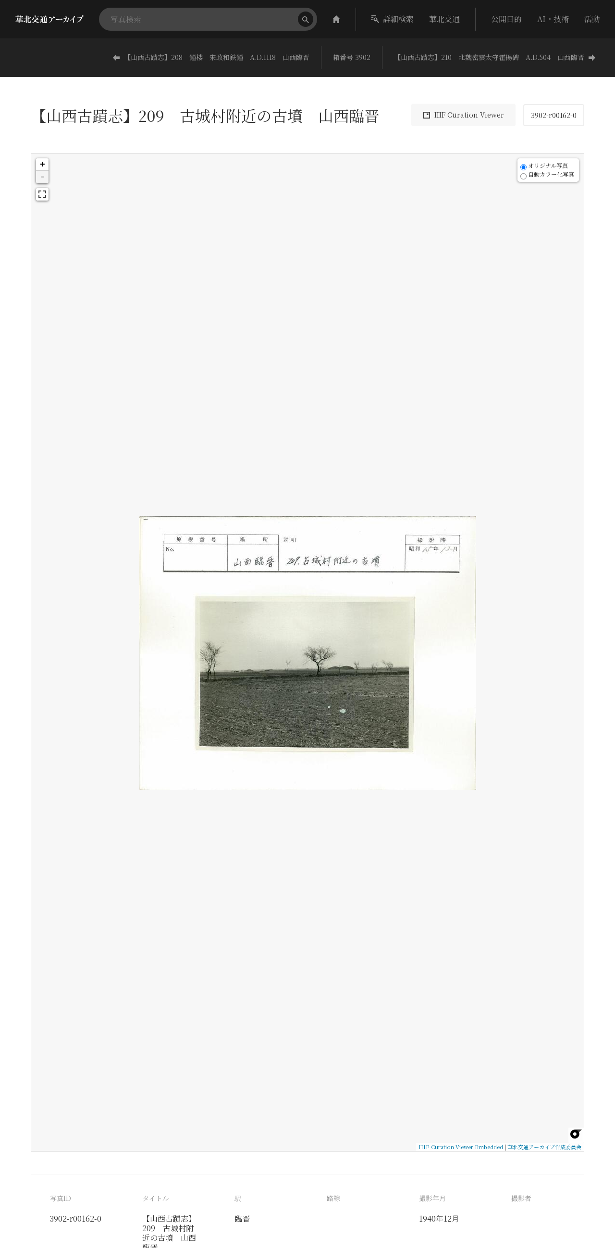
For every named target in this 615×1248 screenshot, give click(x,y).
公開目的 (506, 18)
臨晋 (242, 1218)
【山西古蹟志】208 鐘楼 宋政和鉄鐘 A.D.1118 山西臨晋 (210, 57)
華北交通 (444, 18)
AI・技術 (553, 18)
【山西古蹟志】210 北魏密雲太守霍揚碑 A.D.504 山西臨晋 (495, 57)
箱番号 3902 (351, 57)
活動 (592, 18)
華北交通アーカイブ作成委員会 (544, 1147)
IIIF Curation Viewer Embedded (460, 1147)
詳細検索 (392, 18)
